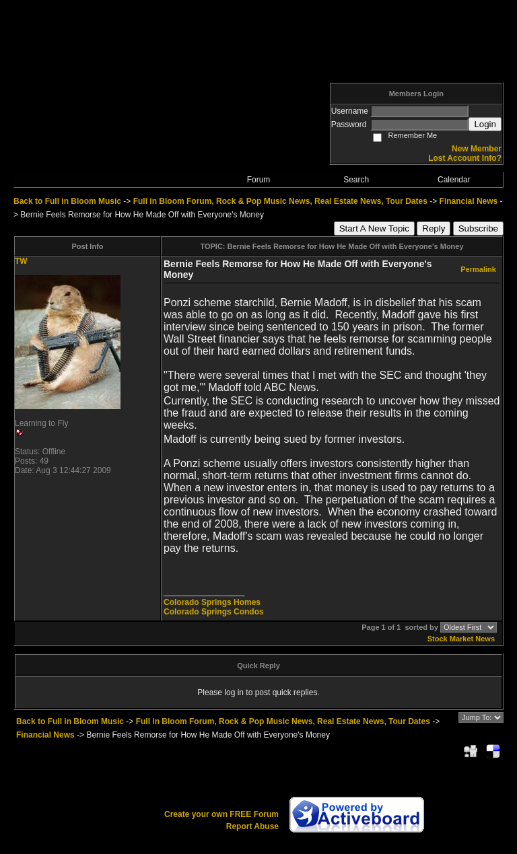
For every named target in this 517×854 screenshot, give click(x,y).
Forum (259, 179)
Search (356, 179)
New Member (477, 148)
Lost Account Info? (465, 158)
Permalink (478, 269)
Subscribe (478, 228)
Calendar (454, 179)
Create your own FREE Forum (221, 814)
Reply (433, 228)
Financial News (469, 201)
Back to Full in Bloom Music (67, 201)
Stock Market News (461, 639)
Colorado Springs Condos (214, 611)
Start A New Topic (374, 228)
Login (485, 124)
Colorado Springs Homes (212, 602)
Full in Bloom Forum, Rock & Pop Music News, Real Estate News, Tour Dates (280, 201)
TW (21, 261)
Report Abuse (252, 826)
